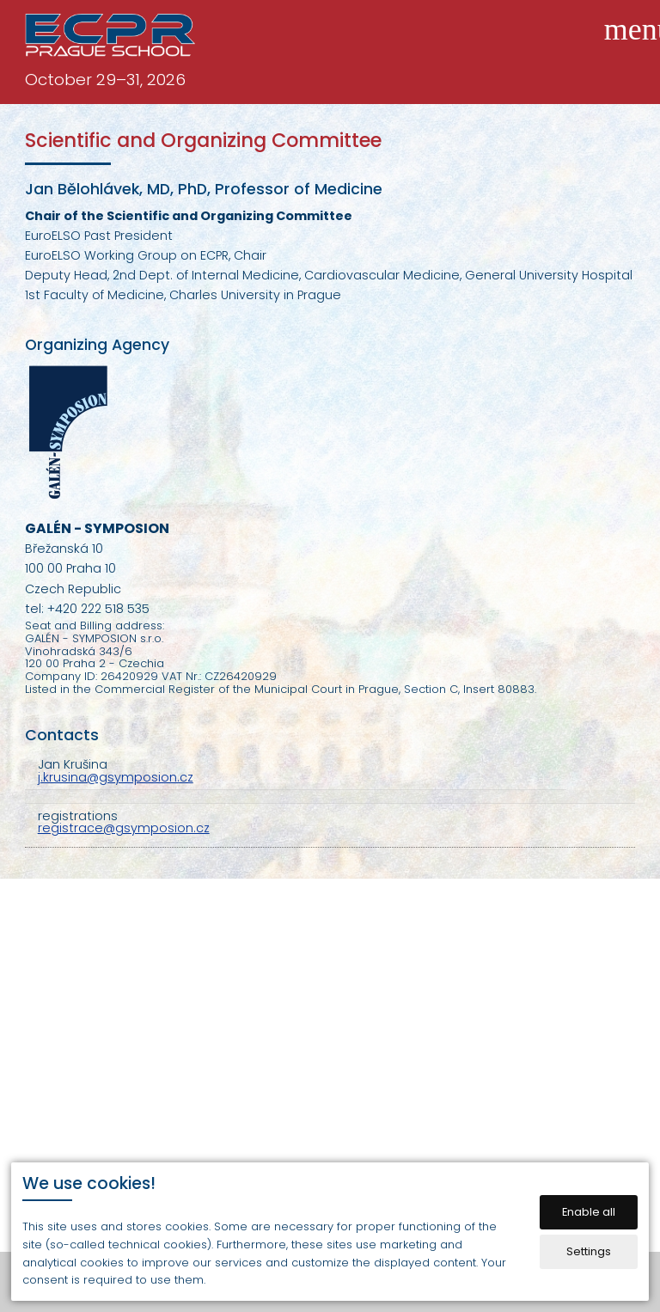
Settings (588, 1251)
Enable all (588, 1212)
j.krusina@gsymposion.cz (115, 777)
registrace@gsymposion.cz (124, 828)
